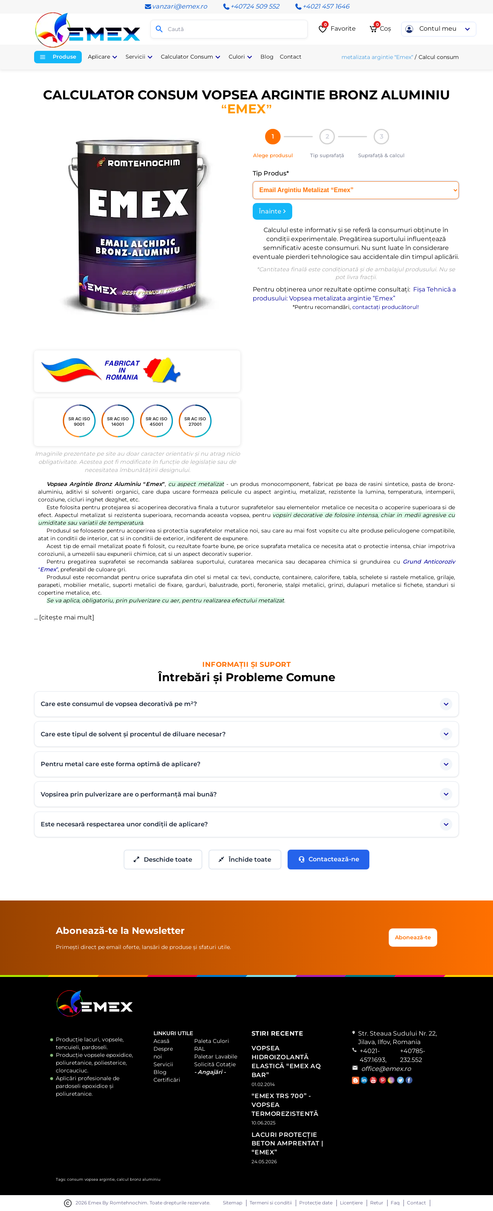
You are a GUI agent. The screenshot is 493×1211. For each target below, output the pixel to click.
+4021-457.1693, (373, 1055)
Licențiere (351, 1203)
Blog (160, 1072)
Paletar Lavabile (215, 1056)
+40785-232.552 (412, 1055)
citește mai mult (66, 617)
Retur (376, 1203)
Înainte (272, 211)
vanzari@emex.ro (175, 6)
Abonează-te (413, 937)
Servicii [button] (140, 57)
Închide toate (245, 859)
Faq (395, 1203)
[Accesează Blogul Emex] (356, 1082)
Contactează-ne (328, 859)
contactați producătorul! (385, 307)
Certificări (166, 1080)
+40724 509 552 (250, 6)
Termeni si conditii (271, 1203)
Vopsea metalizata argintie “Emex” (367, 57)
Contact (416, 1203)
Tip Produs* (271, 173)
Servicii (163, 1064)
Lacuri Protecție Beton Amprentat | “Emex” (288, 1143)
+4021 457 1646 (322, 6)
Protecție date (316, 1203)
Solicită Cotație (215, 1064)
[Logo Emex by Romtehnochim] (95, 1015)
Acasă (161, 1041)
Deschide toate (163, 859)
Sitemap (232, 1203)
